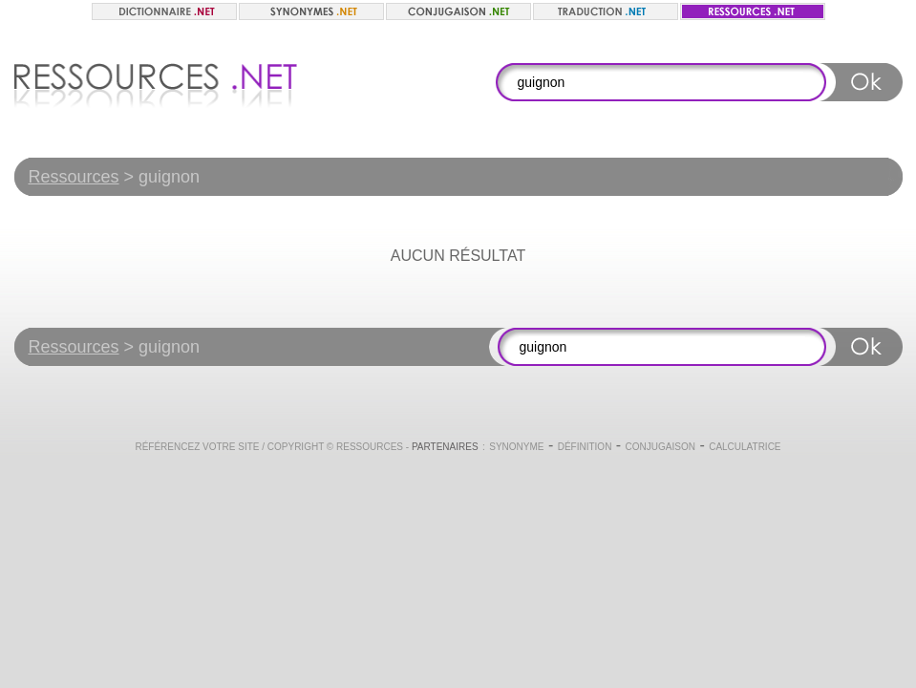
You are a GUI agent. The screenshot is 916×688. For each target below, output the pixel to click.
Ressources (74, 176)
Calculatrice (744, 446)
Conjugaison (660, 446)
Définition (585, 446)
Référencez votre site (197, 446)
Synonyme (516, 446)
